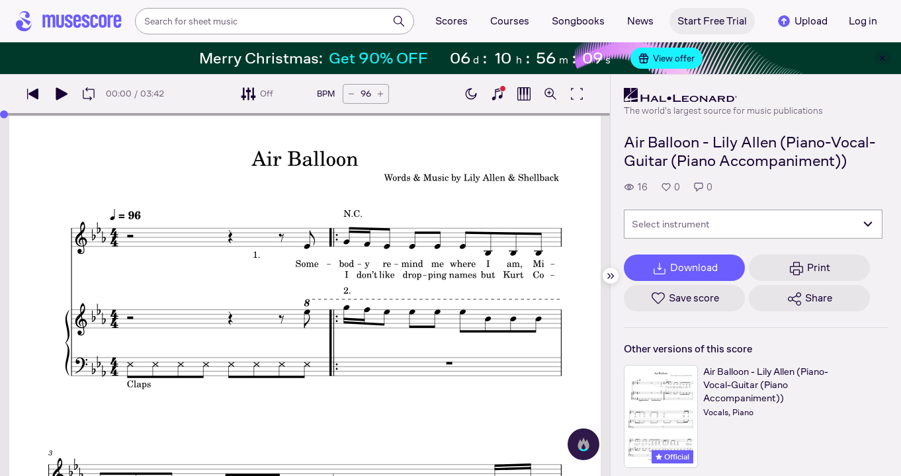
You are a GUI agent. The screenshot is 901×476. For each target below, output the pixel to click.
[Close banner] (882, 58)
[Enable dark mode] (471, 94)
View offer (666, 58)
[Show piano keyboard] (497, 94)
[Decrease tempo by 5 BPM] (351, 94)
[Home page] (69, 21)
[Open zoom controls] (550, 94)
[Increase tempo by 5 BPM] (380, 94)
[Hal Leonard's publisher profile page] (723, 95)
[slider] (4, 114)
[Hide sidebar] (611, 276)
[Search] (398, 21)
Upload (802, 21)
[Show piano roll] (524, 94)
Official (672, 456)
